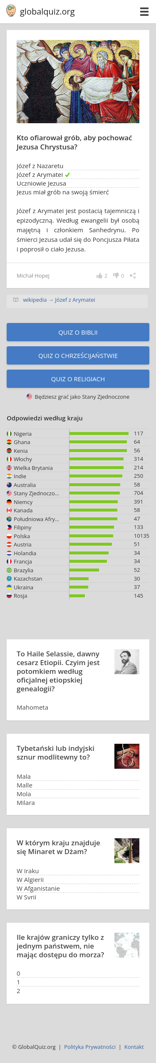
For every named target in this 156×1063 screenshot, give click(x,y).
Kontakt (134, 1047)
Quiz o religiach (78, 379)
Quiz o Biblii (78, 332)
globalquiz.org (47, 11)
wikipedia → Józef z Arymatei (59, 299)
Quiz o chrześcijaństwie (78, 355)
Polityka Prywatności (90, 1047)
